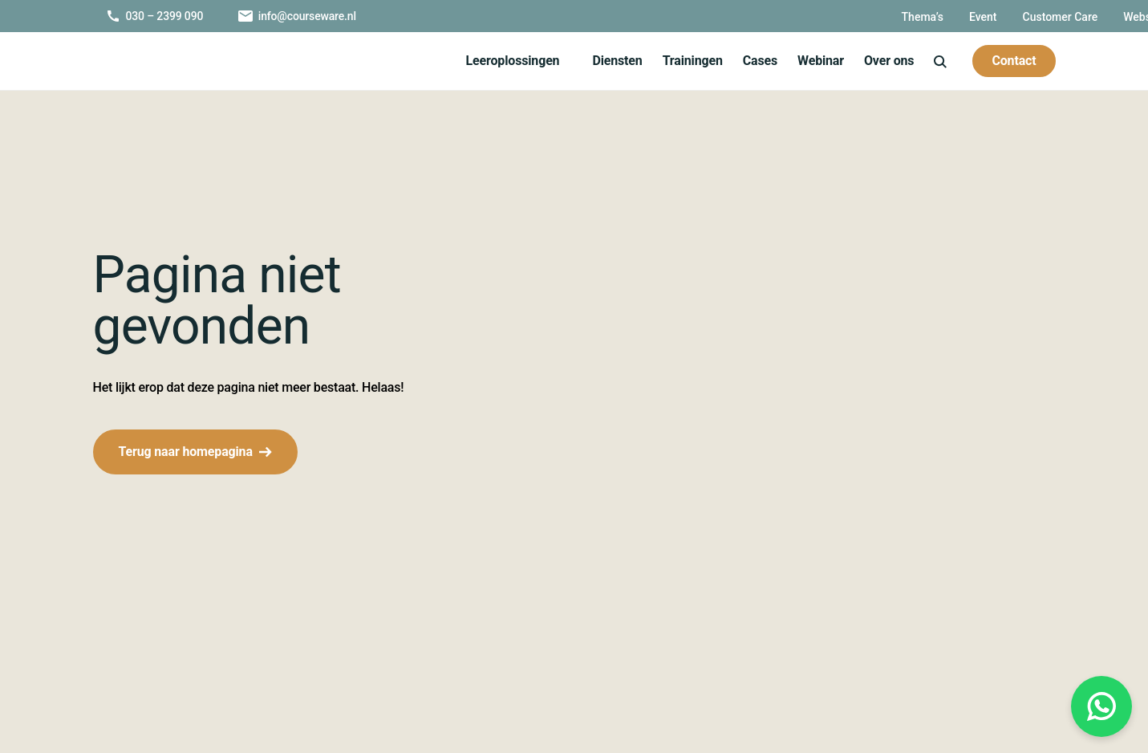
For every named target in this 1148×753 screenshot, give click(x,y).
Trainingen (685, 60)
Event (803, 17)
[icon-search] (939, 60)
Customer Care (884, 17)
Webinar (815, 60)
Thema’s (742, 17)
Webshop (974, 17)
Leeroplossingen (505, 60)
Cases (753, 60)
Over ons (886, 60)
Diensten (610, 60)
